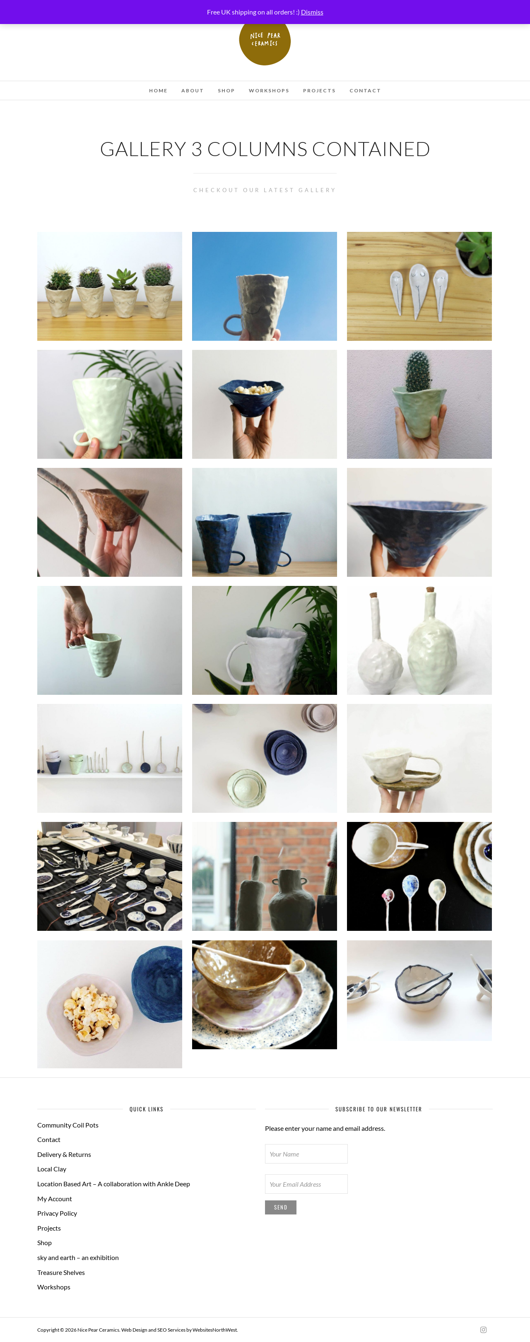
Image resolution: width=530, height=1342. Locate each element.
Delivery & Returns (64, 1154)
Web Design (134, 1330)
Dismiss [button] (312, 12)
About (192, 90)
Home (158, 90)
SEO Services (171, 1330)
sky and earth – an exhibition (78, 1257)
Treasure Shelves (61, 1272)
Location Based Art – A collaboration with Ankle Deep (113, 1184)
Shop (226, 90)
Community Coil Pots (68, 1125)
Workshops (269, 90)
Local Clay (51, 1169)
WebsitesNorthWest (215, 1330)
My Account (54, 1198)
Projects (319, 90)
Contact (365, 90)
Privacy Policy (57, 1213)
